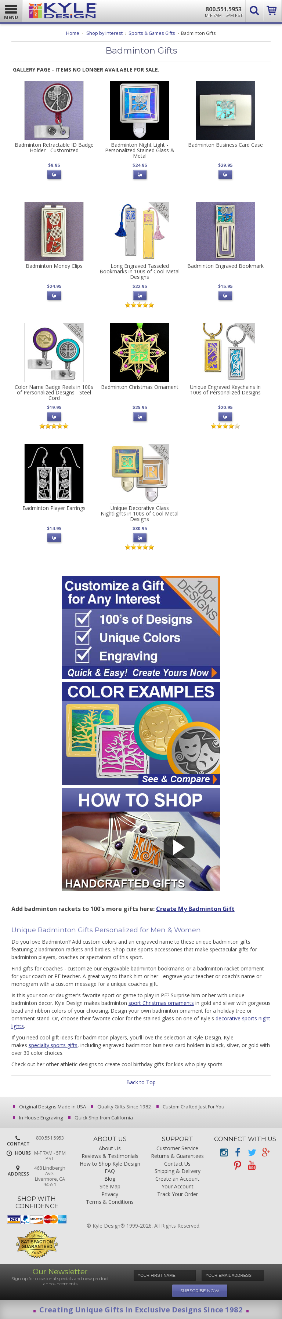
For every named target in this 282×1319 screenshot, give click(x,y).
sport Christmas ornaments (161, 1002)
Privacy (109, 1194)
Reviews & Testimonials (110, 1156)
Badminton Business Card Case (225, 144)
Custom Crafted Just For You (191, 1106)
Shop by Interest (104, 33)
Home (72, 33)
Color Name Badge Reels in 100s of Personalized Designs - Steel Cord (54, 392)
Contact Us (177, 1164)
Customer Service (177, 1148)
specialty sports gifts (53, 1045)
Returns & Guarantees (177, 1156)
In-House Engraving (38, 1117)
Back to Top (141, 1082)
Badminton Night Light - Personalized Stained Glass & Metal (139, 150)
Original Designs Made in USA (50, 1106)
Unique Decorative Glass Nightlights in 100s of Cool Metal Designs (139, 513)
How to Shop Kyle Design (110, 1164)
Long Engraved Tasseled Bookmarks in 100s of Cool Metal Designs (140, 271)
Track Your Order (177, 1194)
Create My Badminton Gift (195, 909)
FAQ (110, 1171)
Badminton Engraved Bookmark (225, 265)
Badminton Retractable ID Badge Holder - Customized (54, 147)
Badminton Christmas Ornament (139, 386)
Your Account (178, 1187)
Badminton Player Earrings (54, 507)
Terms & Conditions (110, 1202)
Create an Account (177, 1179)
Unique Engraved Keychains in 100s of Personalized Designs (225, 389)
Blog (109, 1179)
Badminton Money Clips (54, 265)
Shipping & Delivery (177, 1171)
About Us (110, 1148)
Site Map (110, 1187)
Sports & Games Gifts (152, 33)
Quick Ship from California (101, 1117)
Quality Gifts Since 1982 (121, 1106)
